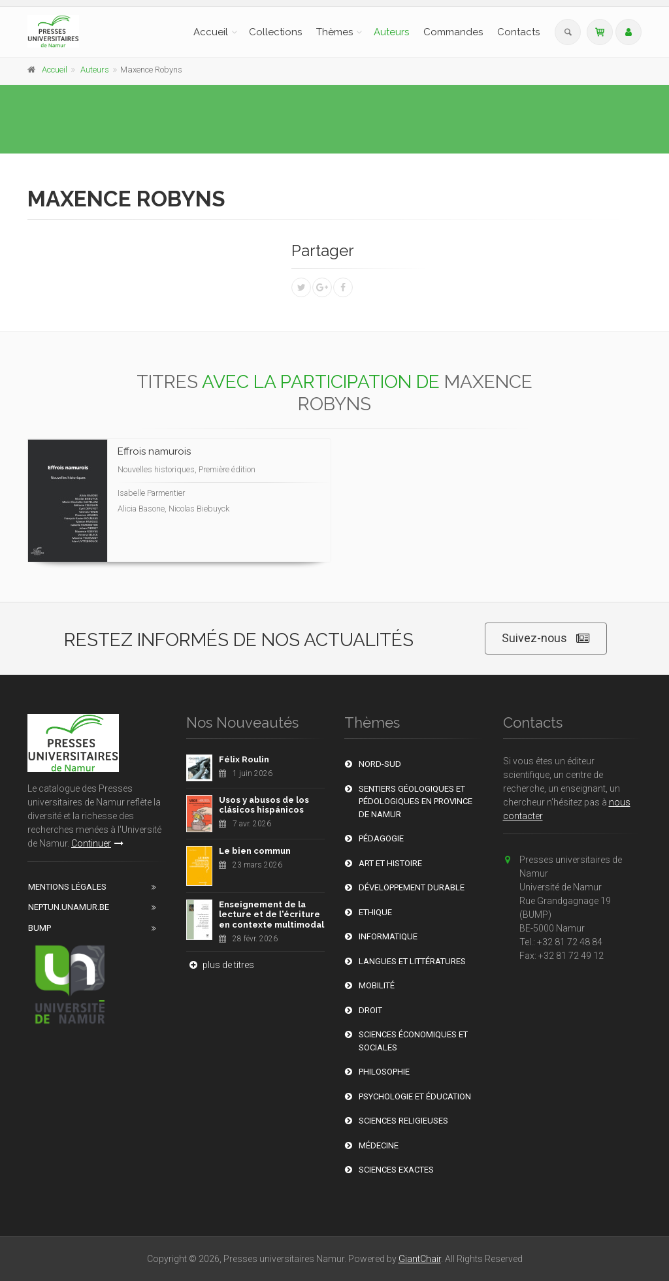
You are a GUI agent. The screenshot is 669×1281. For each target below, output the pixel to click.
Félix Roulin (244, 759)
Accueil (210, 32)
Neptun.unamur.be (68, 907)
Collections (275, 32)
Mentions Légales (67, 887)
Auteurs (391, 32)
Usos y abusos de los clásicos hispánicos (264, 805)
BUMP (39, 928)
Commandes (453, 32)
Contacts (518, 32)
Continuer (97, 843)
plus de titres (220, 965)
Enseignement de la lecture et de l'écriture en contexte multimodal (271, 915)
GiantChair (420, 1259)
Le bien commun (255, 851)
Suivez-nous (546, 638)
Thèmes (334, 32)
